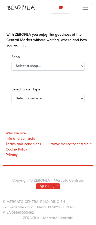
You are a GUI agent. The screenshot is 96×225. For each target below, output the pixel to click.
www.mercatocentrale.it (71, 144)
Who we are (16, 133)
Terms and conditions (23, 144)
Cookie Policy (16, 150)
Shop (16, 57)
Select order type (26, 89)
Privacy (12, 155)
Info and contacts (20, 139)
